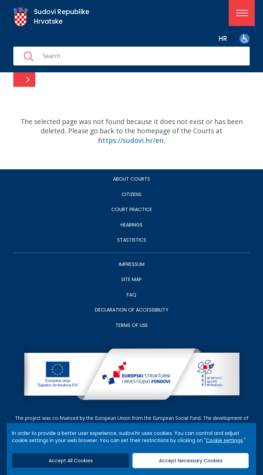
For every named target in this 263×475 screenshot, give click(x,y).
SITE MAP (131, 279)
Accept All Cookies (71, 460)
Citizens (131, 194)
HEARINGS (131, 224)
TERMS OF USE (131, 325)
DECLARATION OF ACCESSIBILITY (131, 309)
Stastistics (131, 239)
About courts (131, 178)
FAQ (131, 294)
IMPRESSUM (132, 264)
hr (223, 38)
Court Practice (131, 209)
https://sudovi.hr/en (131, 140)
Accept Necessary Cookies (191, 460)
